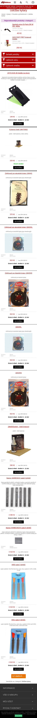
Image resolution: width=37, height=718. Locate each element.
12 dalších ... (18, 676)
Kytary (9, 14)
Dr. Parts (20, 28)
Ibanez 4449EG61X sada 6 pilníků (18, 478)
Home (3, 14)
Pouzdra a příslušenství (19, 14)
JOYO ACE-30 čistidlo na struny (18, 73)
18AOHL (18, 327)
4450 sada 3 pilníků (18, 565)
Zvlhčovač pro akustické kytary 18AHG (18, 173)
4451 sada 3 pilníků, (18, 620)
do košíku (18, 124)
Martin (11, 155)
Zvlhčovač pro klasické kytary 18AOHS (18, 273)
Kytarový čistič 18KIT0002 (18, 129)
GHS (19, 41)
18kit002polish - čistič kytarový (18, 427)
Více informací (31, 713)
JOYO (11, 111)
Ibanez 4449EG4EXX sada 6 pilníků (18, 528)
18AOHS (18, 373)
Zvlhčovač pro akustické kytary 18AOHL (19, 227)
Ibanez (11, 509)
